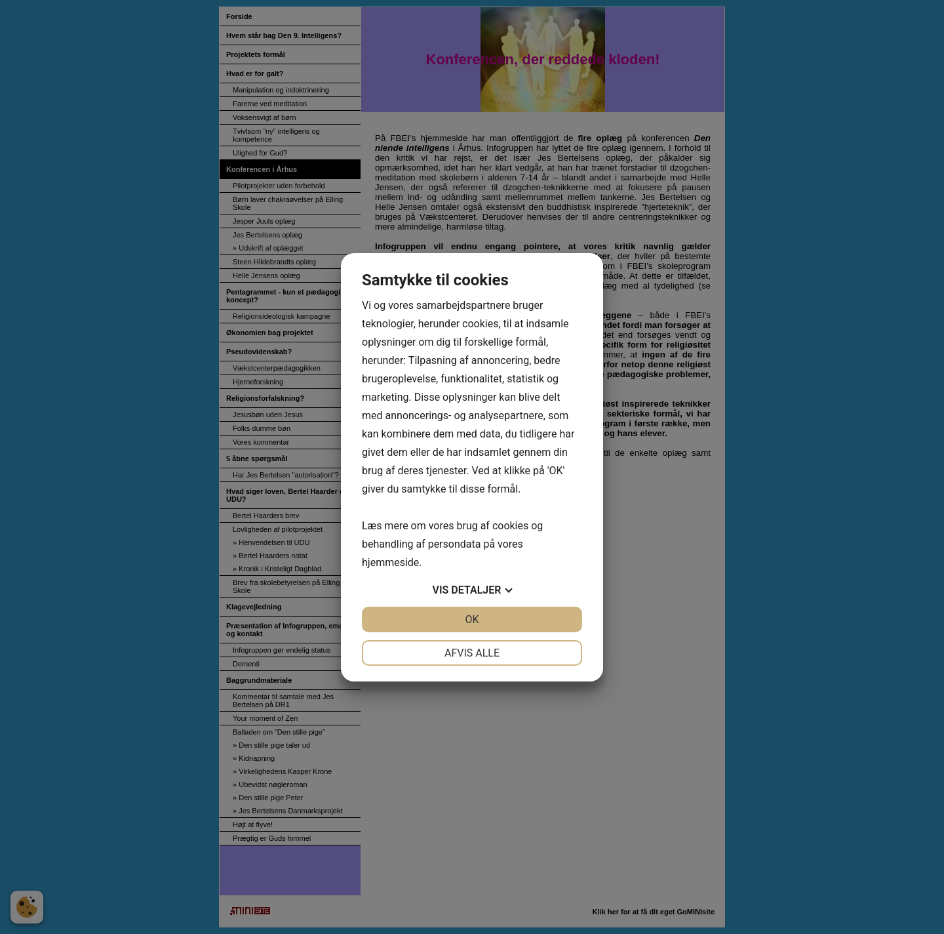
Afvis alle (472, 653)
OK (472, 619)
